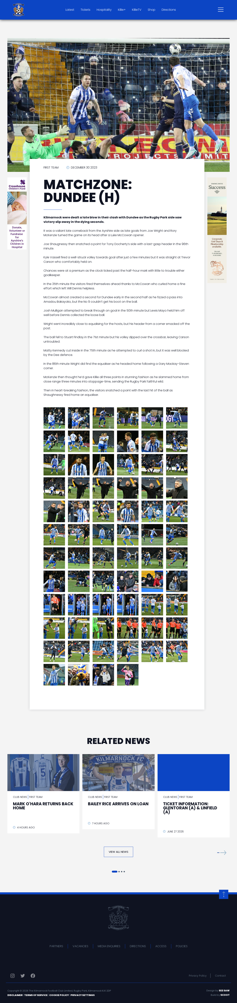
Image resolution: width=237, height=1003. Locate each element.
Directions (169, 10)
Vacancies (80, 946)
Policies (182, 946)
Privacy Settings (83, 995)
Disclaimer (15, 995)
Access (160, 946)
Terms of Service (36, 995)
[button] (222, 852)
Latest (70, 10)
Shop (151, 10)
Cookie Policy (59, 995)
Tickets (85, 10)
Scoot (225, 995)
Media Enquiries (109, 946)
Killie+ (122, 10)
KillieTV (136, 10)
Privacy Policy (198, 975)
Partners (56, 946)
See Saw (224, 990)
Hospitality (104, 10)
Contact (220, 975)
